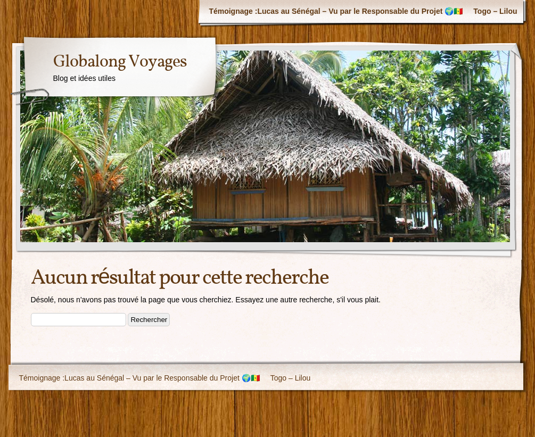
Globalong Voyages (120, 62)
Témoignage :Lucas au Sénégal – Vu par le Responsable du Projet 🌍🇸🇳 (336, 11)
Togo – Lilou (495, 11)
